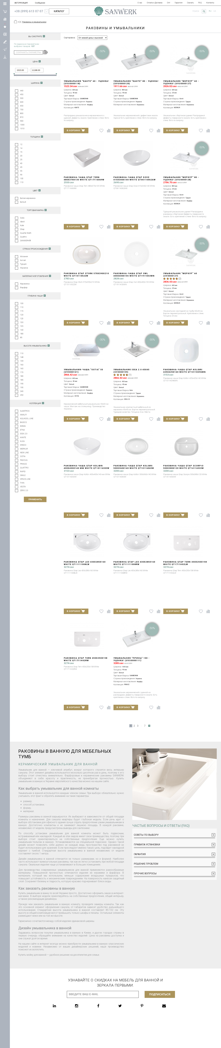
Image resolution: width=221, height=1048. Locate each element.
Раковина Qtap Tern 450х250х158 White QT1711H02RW (85, 659)
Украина (24, 268)
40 (21, 163)
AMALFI (23, 415)
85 (21, 337)
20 (21, 156)
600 (21, 102)
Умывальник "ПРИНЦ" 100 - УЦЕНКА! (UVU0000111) (131, 659)
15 (21, 152)
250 (21, 395)
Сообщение (40, 3)
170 (21, 372)
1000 (22, 125)
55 (21, 171)
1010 (22, 128)
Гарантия (178, 3)
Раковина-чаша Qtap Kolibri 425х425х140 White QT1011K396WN (184, 370)
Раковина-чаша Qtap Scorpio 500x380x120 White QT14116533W (183, 467)
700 (21, 109)
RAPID (23, 471)
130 (21, 322)
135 (21, 326)
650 (21, 106)
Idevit (22, 221)
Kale (22, 225)
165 (21, 368)
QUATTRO (24, 468)
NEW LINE (24, 452)
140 (21, 330)
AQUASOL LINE (26, 418)
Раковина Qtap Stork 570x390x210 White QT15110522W (86, 274)
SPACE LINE (25, 479)
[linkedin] (60, 1006)
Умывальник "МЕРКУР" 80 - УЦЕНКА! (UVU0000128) (181, 178)
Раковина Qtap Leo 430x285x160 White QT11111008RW (134, 563)
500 (21, 98)
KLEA (22, 441)
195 (21, 387)
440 (21, 90)
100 (21, 303)
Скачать (190, 3)
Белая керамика (27, 198)
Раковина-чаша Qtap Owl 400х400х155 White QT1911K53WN (134, 274)
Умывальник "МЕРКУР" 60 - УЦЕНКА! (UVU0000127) (181, 82)
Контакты (210, 3)
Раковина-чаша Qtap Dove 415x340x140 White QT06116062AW (134, 178)
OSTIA (22, 456)
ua (214, 11)
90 (21, 175)
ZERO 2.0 (24, 490)
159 (21, 361)
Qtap (22, 229)
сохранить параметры (28, 52)
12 (21, 144)
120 (21, 315)
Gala (22, 218)
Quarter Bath (25, 233)
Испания (24, 256)
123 (21, 318)
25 (21, 159)
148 (21, 357)
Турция (23, 264)
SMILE (23, 475)
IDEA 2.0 (23, 433)
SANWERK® (25, 240)
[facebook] (104, 1006)
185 (21, 380)
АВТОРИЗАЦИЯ (21, 3)
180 (21, 334)
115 (21, 311)
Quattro (23, 237)
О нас (139, 3)
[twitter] (126, 1006)
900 (21, 121)
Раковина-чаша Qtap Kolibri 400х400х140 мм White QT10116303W (86, 467)
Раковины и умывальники (34, 22)
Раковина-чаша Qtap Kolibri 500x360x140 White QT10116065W (133, 467)
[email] (170, 1006)
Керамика (24, 284)
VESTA (23, 486)
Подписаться (159, 994)
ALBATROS (24, 411)
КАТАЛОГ (59, 11)
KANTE (23, 437)
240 (21, 391)
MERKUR (24, 449)
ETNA (22, 430)
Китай (23, 260)
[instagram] (82, 1006)
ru (210, 11)
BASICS (23, 422)
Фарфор (23, 287)
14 (21, 148)
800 (21, 113)
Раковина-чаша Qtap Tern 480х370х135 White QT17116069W (84, 178)
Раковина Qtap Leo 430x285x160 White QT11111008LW (85, 563)
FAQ (200, 3)
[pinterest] (148, 1006)
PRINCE (23, 464)
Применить (35, 499)
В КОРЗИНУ (76, 130)
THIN (22, 483)
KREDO (23, 445)
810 (21, 117)
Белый (23, 202)
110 (21, 182)
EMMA (23, 426)
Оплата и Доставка (154, 3)
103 (21, 178)
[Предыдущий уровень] (19, 22)
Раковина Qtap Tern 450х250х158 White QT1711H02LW (185, 563)
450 (21, 94)
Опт (168, 3)
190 (21, 383)
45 (21, 167)
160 (21, 365)
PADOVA (23, 460)
